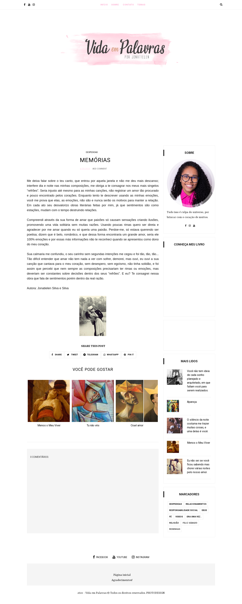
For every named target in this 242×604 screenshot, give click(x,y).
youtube (119, 557)
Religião (174, 523)
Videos (179, 517)
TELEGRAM (90, 354)
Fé (170, 517)
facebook (100, 557)
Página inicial (122, 575)
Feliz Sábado (190, 523)
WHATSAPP (111, 354)
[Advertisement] (121, 112)
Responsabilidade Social (183, 510)
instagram (140, 557)
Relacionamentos (196, 504)
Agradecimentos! (122, 580)
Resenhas (174, 529)
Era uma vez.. (194, 517)
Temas (141, 5)
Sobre (115, 5)
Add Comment (99, 169)
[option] (49, 404)
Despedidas (92, 152)
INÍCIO (104, 5)
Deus (204, 510)
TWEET (72, 354)
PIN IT (129, 354)
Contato (128, 5)
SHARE (57, 354)
